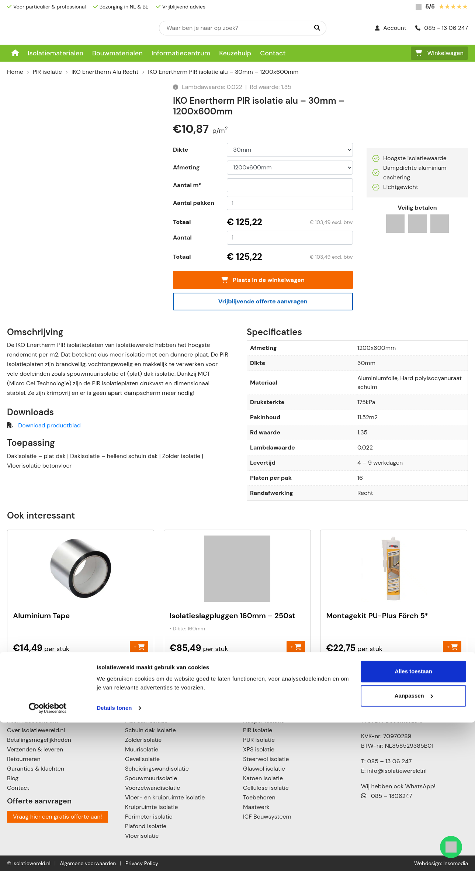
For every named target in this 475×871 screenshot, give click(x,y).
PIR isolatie (47, 72)
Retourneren (24, 759)
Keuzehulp (235, 53)
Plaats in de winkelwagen (263, 280)
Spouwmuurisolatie (151, 778)
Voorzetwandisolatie (152, 788)
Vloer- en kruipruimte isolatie (165, 797)
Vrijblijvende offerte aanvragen (263, 301)
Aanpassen (414, 844)
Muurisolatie (141, 749)
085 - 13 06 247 (441, 28)
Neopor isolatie (263, 720)
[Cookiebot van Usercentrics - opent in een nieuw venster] (47, 856)
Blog (12, 778)
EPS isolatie (258, 711)
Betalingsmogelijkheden (39, 740)
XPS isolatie (258, 749)
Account (390, 28)
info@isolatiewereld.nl (397, 771)
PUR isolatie (259, 740)
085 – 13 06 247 (389, 761)
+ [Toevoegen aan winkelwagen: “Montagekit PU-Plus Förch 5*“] (452, 646)
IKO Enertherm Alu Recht (105, 72)
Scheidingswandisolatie (157, 768)
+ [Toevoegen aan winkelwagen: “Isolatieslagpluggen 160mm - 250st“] (295, 646)
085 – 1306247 (386, 796)
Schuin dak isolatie (150, 730)
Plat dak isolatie (146, 720)
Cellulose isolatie (266, 788)
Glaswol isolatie (264, 768)
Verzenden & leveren (35, 749)
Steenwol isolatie (266, 759)
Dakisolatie (140, 711)
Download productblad (49, 425)
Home (15, 72)
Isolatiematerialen (55, 53)
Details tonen (114, 856)
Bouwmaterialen (117, 53)
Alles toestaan (413, 820)
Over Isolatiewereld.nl (36, 730)
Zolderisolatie (143, 740)
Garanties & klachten (35, 768)
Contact (272, 53)
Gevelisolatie (142, 759)
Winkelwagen (439, 53)
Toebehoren (259, 797)
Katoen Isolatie (263, 778)
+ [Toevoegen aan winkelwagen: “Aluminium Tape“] (139, 646)
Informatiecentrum (181, 53)
